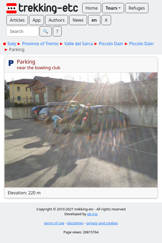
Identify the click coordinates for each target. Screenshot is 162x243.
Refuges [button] (137, 8)
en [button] (94, 20)
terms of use (54, 223)
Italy (11, 44)
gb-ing (92, 213)
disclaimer (75, 223)
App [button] (37, 20)
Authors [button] (57, 20)
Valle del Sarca (78, 44)
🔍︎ (45, 31)
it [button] (106, 20)
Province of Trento (40, 44)
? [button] (57, 31)
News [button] (78, 20)
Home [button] (92, 8)
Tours (111, 8)
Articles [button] (17, 20)
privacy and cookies (102, 223)
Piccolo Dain (111, 44)
